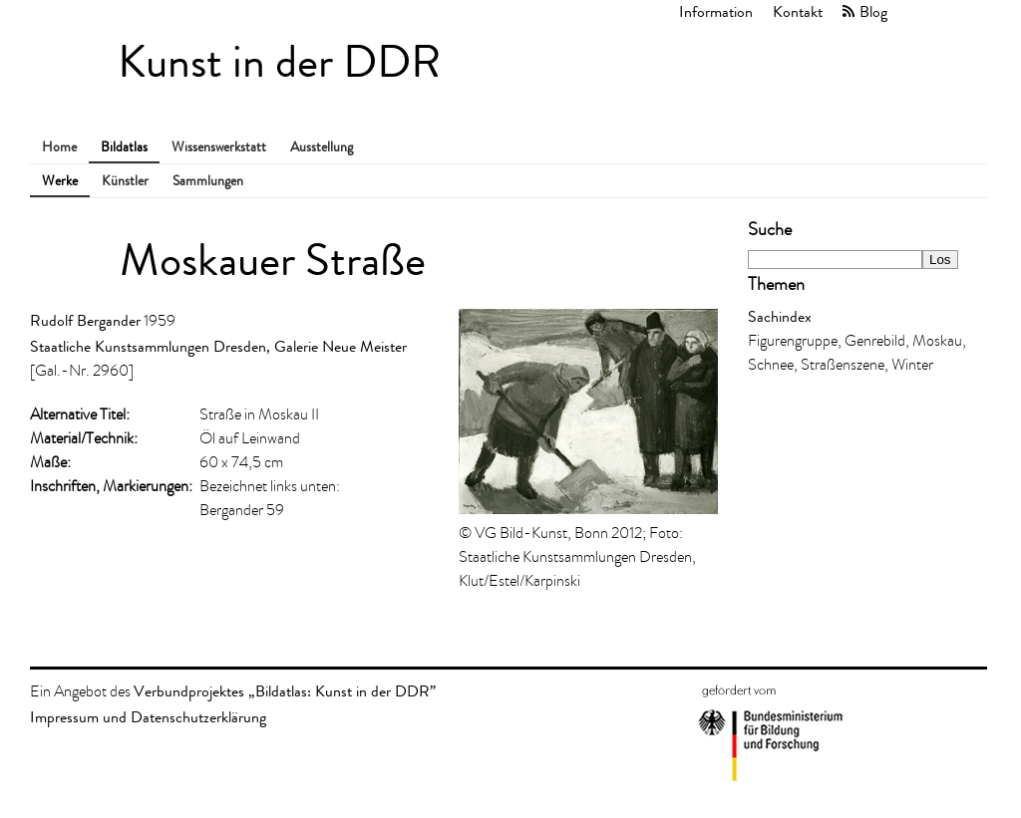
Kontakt (798, 11)
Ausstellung (321, 146)
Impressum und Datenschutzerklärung (148, 716)
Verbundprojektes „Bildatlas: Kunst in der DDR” (285, 691)
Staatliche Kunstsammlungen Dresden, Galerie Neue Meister (218, 346)
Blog (873, 11)
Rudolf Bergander (85, 320)
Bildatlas (124, 146)
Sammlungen (207, 180)
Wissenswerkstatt (218, 146)
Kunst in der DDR (279, 62)
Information (716, 11)
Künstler (125, 180)
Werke (60, 180)
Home (59, 146)
